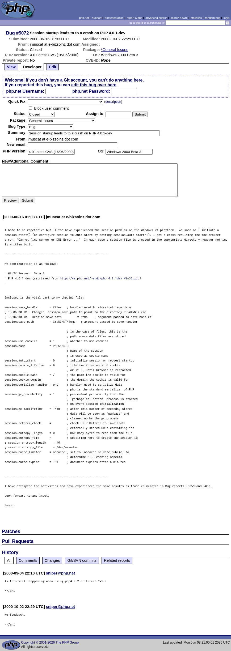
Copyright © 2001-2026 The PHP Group (50, 642)
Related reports (117, 560)
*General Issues (114, 50)
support (97, 17)
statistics (196, 17)
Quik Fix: (17, 101)
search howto (178, 17)
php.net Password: (91, 91)
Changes (52, 560)
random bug (212, 17)
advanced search (156, 17)
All (9, 560)
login (227, 17)
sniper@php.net (60, 573)
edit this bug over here (93, 85)
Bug (10, 33)
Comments (28, 560)
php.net (84, 17)
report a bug (134, 17)
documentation (114, 17)
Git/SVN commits (81, 560)
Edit (52, 67)
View (11, 67)
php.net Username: (25, 91)
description (113, 102)
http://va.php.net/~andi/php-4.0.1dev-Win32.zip (99, 278)
